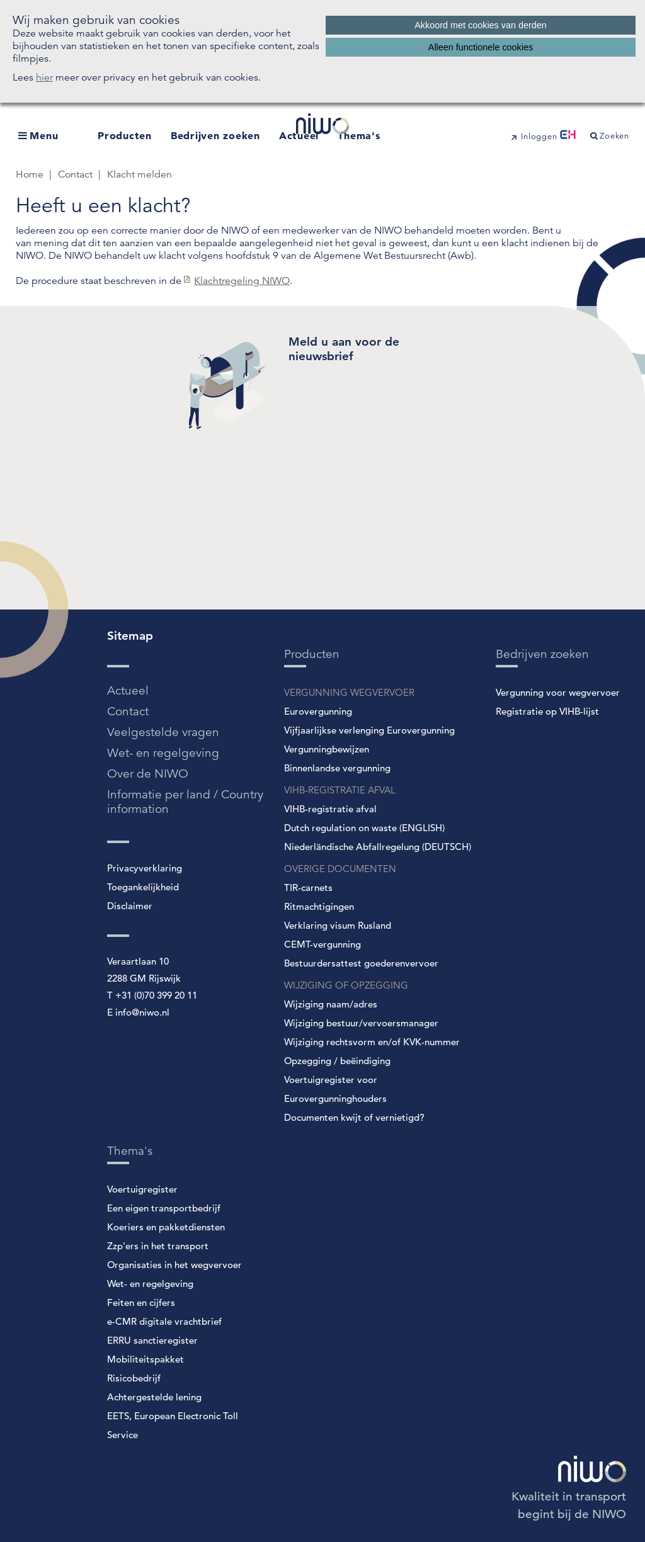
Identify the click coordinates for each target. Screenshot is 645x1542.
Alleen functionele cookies (480, 47)
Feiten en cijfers (141, 1302)
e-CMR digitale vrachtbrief (164, 1321)
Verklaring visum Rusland (337, 925)
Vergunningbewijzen (326, 749)
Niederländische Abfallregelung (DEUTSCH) (377, 847)
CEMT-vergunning (322, 944)
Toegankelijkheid (143, 887)
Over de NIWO (147, 773)
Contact (76, 174)
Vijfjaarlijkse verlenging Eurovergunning (369, 730)
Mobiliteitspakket (145, 1359)
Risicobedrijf (134, 1378)
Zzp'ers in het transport (157, 1246)
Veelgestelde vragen (163, 732)
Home (31, 174)
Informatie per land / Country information (185, 801)
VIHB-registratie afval (330, 809)
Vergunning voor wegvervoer (558, 692)
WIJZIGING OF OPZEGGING (346, 985)
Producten (125, 135)
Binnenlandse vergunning (337, 768)
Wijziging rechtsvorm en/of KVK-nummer (372, 1042)
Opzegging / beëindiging (337, 1061)
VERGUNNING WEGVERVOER (349, 692)
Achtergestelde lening (154, 1397)
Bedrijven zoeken (215, 135)
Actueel (128, 690)
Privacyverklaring (144, 868)
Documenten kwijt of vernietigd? (354, 1117)
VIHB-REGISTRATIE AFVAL (340, 790)
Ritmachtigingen (319, 906)
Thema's (359, 135)
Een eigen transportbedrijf (163, 1208)
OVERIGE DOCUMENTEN (340, 869)
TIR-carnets (308, 887)
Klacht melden (139, 174)
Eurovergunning (318, 711)
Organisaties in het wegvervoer (174, 1265)
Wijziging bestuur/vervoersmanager (361, 1023)
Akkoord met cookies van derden (480, 25)
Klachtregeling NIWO (242, 281)
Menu (44, 135)
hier (44, 77)
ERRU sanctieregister (152, 1340)
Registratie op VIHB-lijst (547, 711)
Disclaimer (129, 906)
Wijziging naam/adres (330, 1004)
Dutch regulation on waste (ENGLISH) (364, 828)
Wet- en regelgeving (163, 752)
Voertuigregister (142, 1189)
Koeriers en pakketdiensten (166, 1227)
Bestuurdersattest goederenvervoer (361, 963)
